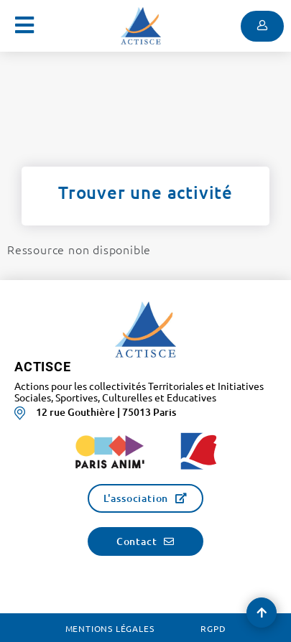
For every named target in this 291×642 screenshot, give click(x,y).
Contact (136, 541)
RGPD (213, 628)
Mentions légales (109, 628)
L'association (135, 498)
